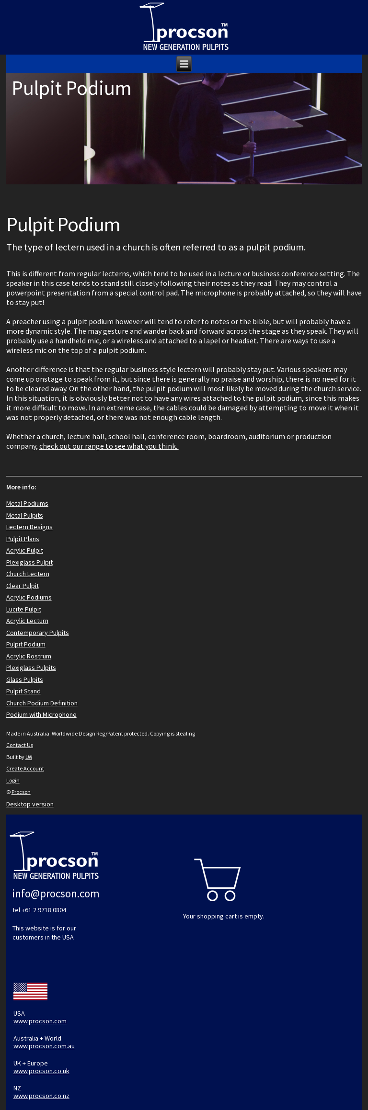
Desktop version (30, 804)
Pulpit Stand (23, 691)
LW (28, 756)
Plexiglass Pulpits (31, 667)
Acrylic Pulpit (24, 550)
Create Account (25, 768)
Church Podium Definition (42, 703)
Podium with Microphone (41, 714)
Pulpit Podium (26, 644)
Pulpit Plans (22, 538)
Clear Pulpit (22, 585)
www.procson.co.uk (41, 1070)
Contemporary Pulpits (37, 632)
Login (13, 780)
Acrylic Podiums (29, 597)
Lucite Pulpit (23, 609)
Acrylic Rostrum (28, 656)
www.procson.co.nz (41, 1095)
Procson (21, 791)
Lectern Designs (29, 526)
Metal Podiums (27, 503)
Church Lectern (27, 573)
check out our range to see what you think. (109, 446)
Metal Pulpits (24, 515)
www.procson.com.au (44, 1046)
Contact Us (19, 744)
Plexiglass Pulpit (29, 562)
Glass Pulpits (24, 679)
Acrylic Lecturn (27, 620)
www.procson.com (40, 1021)
